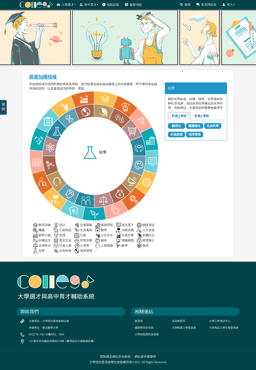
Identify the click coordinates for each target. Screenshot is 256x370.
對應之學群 (179, 116)
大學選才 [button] (66, 4)
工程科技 (62, 230)
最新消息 (133, 4)
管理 (59, 235)
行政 (80, 235)
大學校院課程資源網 (147, 334)
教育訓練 (42, 225)
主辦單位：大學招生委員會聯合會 (49, 321)
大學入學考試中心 (219, 321)
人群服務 (104, 245)
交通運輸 (83, 225)
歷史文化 (62, 240)
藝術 (101, 240)
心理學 (82, 245)
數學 (122, 245)
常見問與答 (206, 4)
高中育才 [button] (88, 4)
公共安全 (104, 235)
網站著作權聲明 (145, 356)
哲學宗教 (83, 240)
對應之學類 (202, 116)
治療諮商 (125, 230)
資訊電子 (125, 225)
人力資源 (146, 230)
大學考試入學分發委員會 (223, 327)
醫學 (101, 230)
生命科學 (62, 251)
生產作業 (125, 235)
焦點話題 (110, 4)
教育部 (139, 321)
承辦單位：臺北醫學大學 (43, 327)
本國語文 (146, 235)
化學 (39, 251)
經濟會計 (146, 240)
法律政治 (42, 245)
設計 (59, 225)
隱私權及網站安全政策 (115, 356)
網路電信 (146, 225)
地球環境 (83, 251)
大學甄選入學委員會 (184, 327)
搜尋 (185, 4)
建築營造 (104, 225)
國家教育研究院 (144, 327)
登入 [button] (228, 4)
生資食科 (83, 230)
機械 (39, 230)
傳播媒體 (125, 240)
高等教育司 (178, 321)
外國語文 (42, 240)
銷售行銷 (42, 235)
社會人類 (62, 245)
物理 (142, 245)
